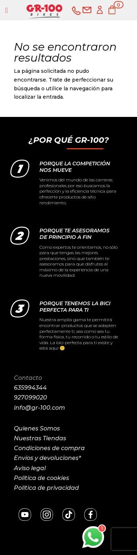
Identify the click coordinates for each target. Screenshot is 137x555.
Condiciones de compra (49, 448)
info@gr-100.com (39, 407)
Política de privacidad (46, 487)
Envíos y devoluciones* (47, 457)
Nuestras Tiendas (40, 438)
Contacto (28, 377)
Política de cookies (41, 478)
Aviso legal (30, 468)
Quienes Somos (37, 428)
